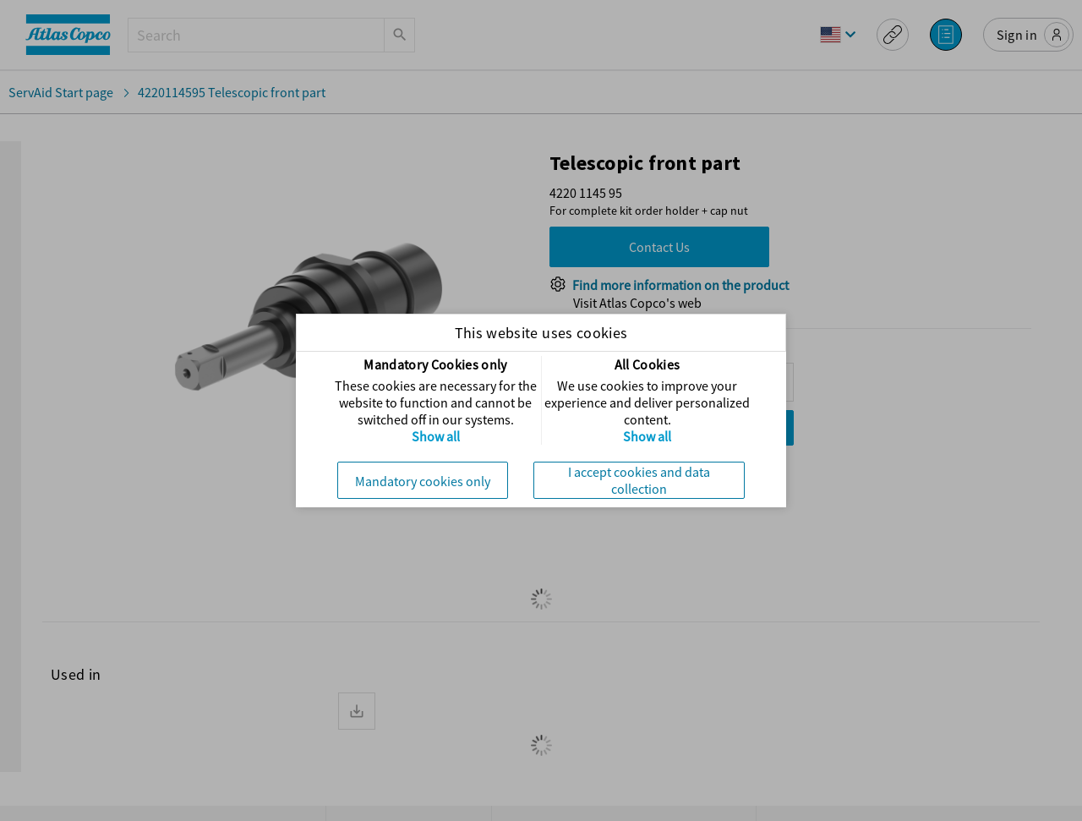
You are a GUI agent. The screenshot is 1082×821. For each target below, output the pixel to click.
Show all (436, 436)
